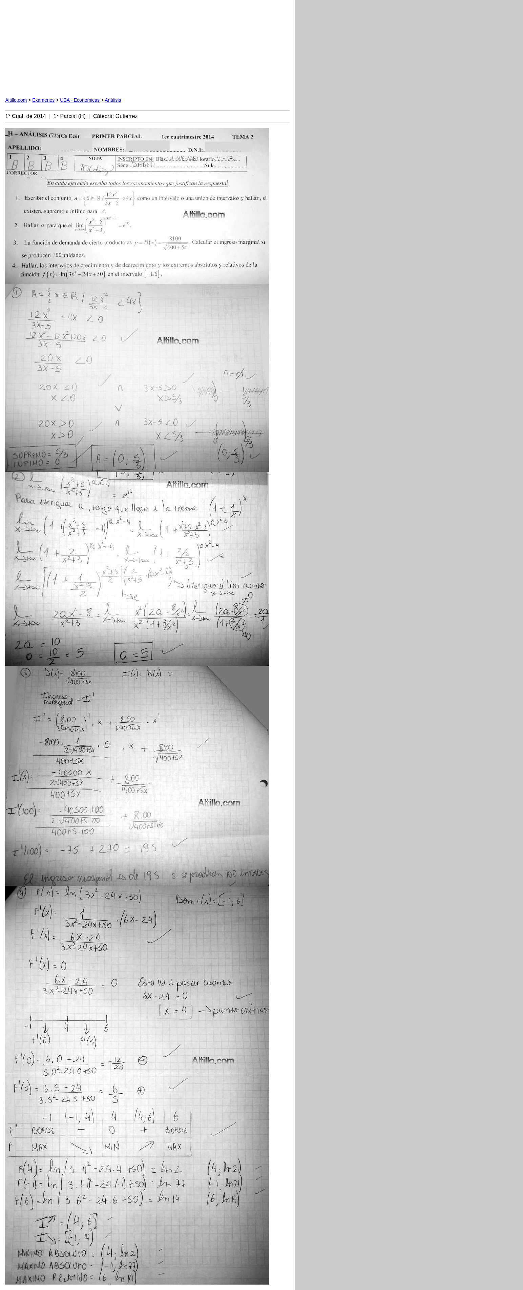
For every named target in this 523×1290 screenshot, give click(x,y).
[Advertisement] (82, 47)
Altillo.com (16, 100)
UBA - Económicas (80, 100)
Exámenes (43, 100)
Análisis (113, 100)
